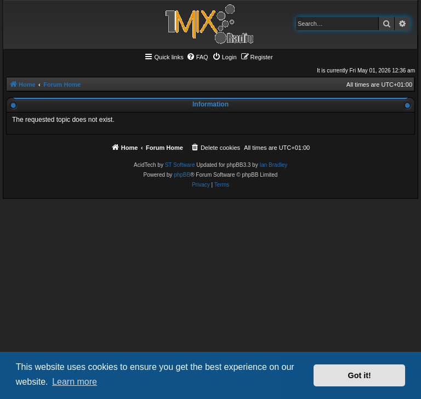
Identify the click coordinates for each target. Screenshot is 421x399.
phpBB (182, 175)
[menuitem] (197, 57)
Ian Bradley (273, 165)
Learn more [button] (74, 381)
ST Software (180, 165)
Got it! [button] (359, 375)
